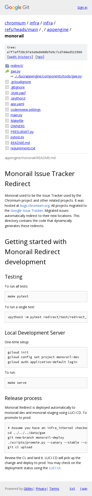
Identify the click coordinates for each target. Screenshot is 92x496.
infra (34, 23)
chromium (15, 23)
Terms (54, 488)
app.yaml (17, 104)
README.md (20, 142)
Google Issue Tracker (27, 210)
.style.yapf (18, 93)
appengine (58, 29)
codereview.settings (26, 109)
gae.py (15, 71)
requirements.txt (23, 148)
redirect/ (17, 65)
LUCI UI (54, 468)
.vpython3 (18, 98)
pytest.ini (17, 137)
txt (72, 488)
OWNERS (18, 126)
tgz (40, 57)
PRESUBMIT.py (22, 131)
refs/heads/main (21, 29)
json (83, 488)
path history (20, 57)
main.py (16, 115)
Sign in (82, 7)
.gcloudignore (21, 82)
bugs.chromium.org (35, 205)
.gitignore (18, 87)
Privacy (41, 488)
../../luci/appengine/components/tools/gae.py (48, 76)
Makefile (17, 120)
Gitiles (28, 488)
